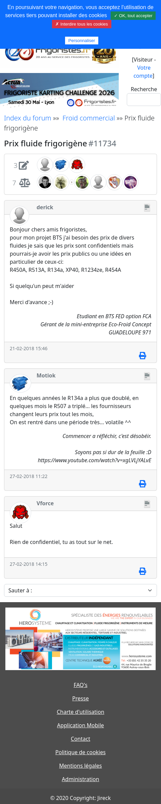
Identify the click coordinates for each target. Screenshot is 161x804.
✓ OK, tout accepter (133, 15)
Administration (80, 779)
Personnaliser (81, 40)
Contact (80, 738)
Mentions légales (80, 765)
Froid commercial (88, 117)
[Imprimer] (142, 356)
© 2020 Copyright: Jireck (80, 798)
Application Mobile (80, 725)
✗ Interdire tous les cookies (81, 24)
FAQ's (80, 685)
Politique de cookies (80, 752)
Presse (80, 698)
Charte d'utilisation (80, 712)
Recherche (144, 89)
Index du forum (27, 117)
